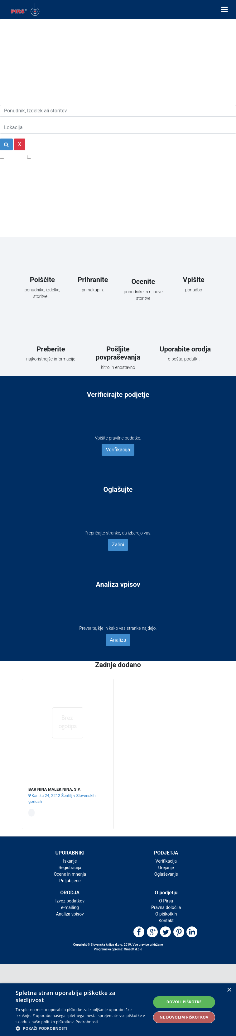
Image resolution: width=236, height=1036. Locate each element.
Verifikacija (118, 450)
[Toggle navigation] (224, 9)
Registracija (70, 867)
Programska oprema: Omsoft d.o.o (118, 949)
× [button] (229, 990)
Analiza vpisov (70, 913)
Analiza (118, 640)
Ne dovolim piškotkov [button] (184, 1017)
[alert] (118, 1009)
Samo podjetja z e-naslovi (61, 156)
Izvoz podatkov (69, 900)
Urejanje (166, 867)
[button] (81, 1028)
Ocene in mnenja (70, 874)
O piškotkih (166, 913)
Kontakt (166, 920)
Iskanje (70, 861)
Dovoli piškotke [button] (184, 1002)
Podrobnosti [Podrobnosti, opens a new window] (87, 1021)
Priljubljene (70, 880)
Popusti (14, 156)
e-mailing (70, 907)
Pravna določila (166, 907)
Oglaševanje (166, 874)
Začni (118, 545)
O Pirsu (166, 900)
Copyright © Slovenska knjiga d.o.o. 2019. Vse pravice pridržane (118, 944)
